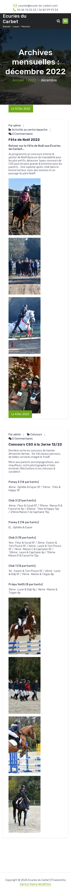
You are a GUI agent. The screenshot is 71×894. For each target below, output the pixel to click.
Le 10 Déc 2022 (20, 108)
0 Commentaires (21, 134)
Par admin (15, 125)
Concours (36, 434)
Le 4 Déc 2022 (20, 414)
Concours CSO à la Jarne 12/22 (35, 444)
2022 (32, 80)
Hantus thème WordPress (35, 884)
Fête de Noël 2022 (24, 140)
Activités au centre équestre (30, 129)
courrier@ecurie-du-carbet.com (35, 5)
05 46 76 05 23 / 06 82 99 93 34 (35, 10)
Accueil (18, 80)
